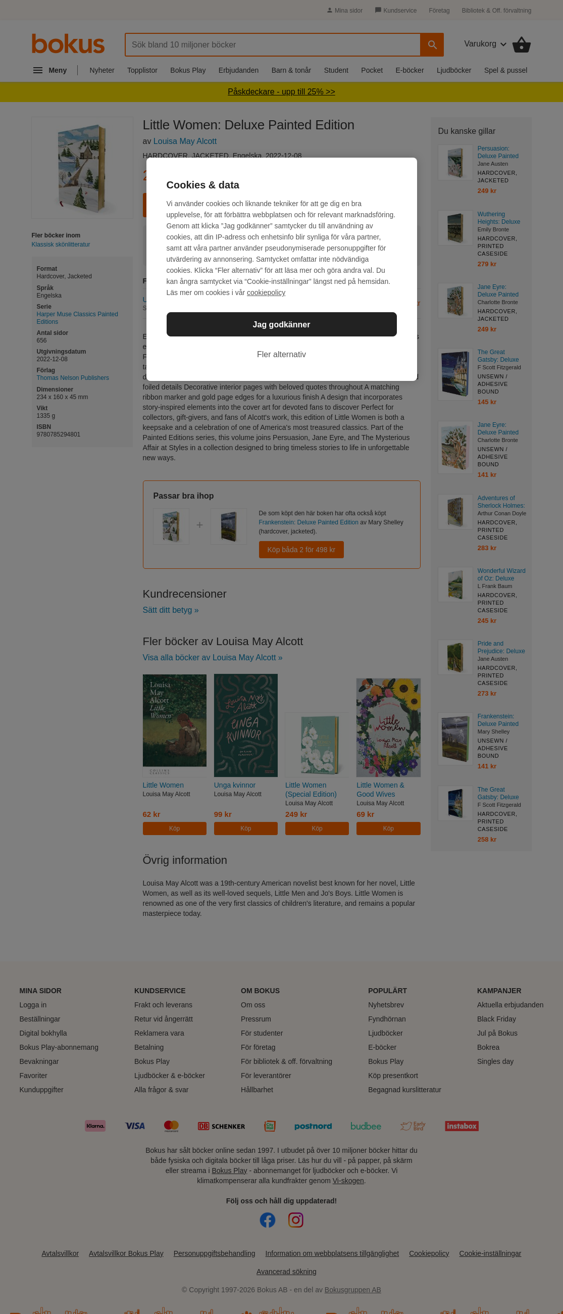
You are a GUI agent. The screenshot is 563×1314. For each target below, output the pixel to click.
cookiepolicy (266, 292)
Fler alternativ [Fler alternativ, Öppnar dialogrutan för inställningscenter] (281, 354)
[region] (281, 269)
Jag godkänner (282, 324)
